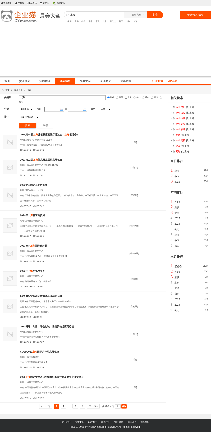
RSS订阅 (131, 422)
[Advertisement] (105, 52)
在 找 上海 (183, 107)
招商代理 (44, 81)
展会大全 (18, 90)
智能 (112, 97)
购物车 (46, 3)
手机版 (21, 3)
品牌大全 (85, 81)
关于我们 (66, 422)
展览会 (113, 21)
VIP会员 (172, 81)
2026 (177, 181)
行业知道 (157, 81)
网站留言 (118, 422)
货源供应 (24, 81)
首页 (8, 90)
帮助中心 (79, 422)
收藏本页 (7, 3)
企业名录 (105, 81)
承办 (146, 97)
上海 (77, 21)
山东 (177, 293)
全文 (129, 97)
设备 (128, 21)
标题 (120, 97)
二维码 (33, 3)
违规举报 (144, 422)
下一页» (93, 406)
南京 (91, 21)
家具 (98, 21)
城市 (21, 102)
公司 (83, 21)
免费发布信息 (195, 14)
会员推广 (92, 422)
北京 (105, 21)
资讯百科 (125, 81)
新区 (121, 21)
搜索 (29, 90)
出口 (135, 21)
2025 (177, 218)
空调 (177, 288)
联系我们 (105, 422)
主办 (138, 97)
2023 (177, 202)
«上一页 (46, 406)
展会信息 (65, 81)
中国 (69, 21)
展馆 (155, 97)
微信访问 (61, 3)
